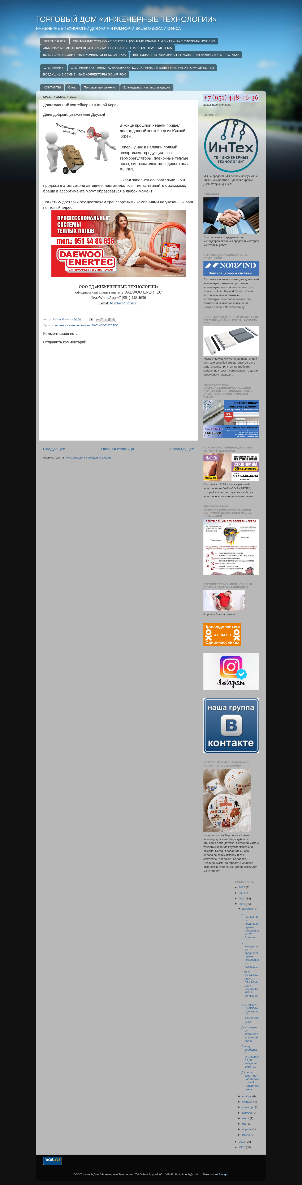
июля (246, 1118)
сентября (248, 1107)
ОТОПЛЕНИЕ (54, 67)
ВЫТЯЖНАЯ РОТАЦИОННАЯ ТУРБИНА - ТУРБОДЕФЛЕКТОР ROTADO (186, 54)
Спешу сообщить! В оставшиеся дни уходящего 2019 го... (250, 1056)
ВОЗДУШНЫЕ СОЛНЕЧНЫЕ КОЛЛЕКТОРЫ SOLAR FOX (84, 54)
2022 (242, 887)
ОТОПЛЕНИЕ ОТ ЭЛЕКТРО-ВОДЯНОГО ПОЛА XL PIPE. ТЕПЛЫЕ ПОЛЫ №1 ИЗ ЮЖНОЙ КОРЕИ (142, 67)
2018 (242, 1141)
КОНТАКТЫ (52, 87)
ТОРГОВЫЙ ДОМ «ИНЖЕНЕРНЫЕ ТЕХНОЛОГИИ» (126, 19)
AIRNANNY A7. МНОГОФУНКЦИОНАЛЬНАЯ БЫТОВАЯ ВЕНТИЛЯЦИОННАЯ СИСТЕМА (107, 48)
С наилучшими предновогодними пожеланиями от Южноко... (250, 954)
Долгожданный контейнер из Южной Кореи (249, 1034)
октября (247, 1101)
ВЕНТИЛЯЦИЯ (55, 41)
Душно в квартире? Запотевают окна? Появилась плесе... (250, 1081)
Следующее (54, 449)
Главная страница (117, 449)
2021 (242, 892)
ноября (247, 1096)
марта (246, 1134)
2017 (242, 1147)
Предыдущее (182, 449)
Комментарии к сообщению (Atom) (88, 457)
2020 (242, 898)
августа (247, 1112)
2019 (242, 904)
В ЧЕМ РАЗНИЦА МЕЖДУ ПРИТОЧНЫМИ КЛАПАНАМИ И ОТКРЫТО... (249, 986)
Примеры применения (100, 87)
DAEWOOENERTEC (105, 325)
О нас (72, 87)
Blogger (223, 1174)
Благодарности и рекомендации (146, 87)
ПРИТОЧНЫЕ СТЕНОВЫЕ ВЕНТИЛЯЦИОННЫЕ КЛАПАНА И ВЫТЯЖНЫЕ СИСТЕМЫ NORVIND (144, 41)
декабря (248, 908)
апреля (247, 1129)
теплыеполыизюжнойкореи (72, 325)
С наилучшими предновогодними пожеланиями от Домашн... (250, 925)
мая (245, 1123)
